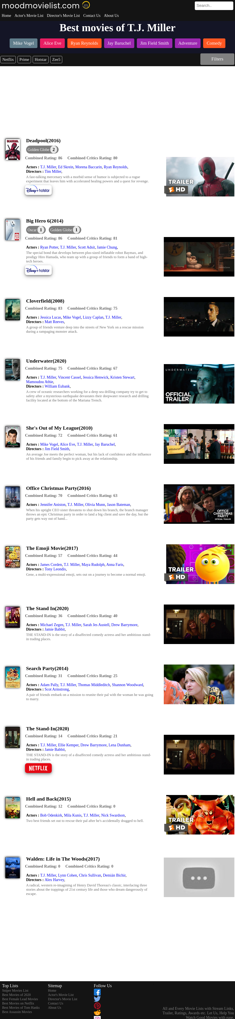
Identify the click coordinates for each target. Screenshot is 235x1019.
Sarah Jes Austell (96, 625)
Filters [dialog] (217, 58)
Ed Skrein (65, 167)
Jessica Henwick (95, 377)
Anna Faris (114, 564)
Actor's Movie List (29, 15)
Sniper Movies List (15, 990)
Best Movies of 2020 (16, 995)
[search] (214, 5)
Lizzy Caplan (93, 317)
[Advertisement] (117, 98)
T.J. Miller (48, 167)
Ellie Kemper (68, 745)
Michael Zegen (51, 625)
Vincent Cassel (69, 377)
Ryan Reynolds (115, 167)
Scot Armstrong (57, 689)
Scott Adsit (86, 247)
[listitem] (23, 43)
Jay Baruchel (105, 444)
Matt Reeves (54, 322)
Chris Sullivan (90, 875)
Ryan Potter (49, 247)
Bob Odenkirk (51, 815)
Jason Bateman (118, 504)
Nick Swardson (113, 815)
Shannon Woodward (127, 685)
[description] (43, 158)
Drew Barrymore (124, 625)
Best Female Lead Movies (20, 999)
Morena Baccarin (88, 167)
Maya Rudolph (93, 564)
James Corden (51, 564)
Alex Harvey (54, 880)
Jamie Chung (107, 247)
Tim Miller (53, 171)
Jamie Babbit (55, 629)
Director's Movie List (63, 15)
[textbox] (204, 5)
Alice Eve (67, 444)
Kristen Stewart (122, 377)
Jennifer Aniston (53, 504)
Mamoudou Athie (39, 382)
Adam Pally (49, 685)
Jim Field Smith (57, 449)
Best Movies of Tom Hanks (21, 1007)
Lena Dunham (119, 745)
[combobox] (204, 5)
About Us (111, 15)
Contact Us (92, 15)
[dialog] (36, 230)
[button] (42, 150)
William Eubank (57, 386)
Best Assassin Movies (17, 1012)
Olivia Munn (95, 504)
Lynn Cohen (67, 875)
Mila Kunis (72, 815)
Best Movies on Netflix (18, 1003)
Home (6, 15)
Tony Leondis (55, 569)
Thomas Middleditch (94, 685)
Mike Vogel (72, 317)
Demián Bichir (114, 875)
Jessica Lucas (50, 317)
